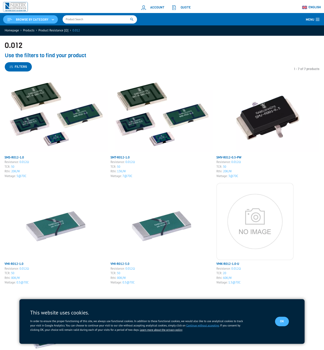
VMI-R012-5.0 (120, 264)
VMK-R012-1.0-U (227, 264)
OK (282, 321)
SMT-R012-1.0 (120, 157)
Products (28, 30)
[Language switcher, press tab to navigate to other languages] (311, 7)
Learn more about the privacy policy (161, 330)
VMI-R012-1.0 (14, 264)
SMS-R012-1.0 (14, 157)
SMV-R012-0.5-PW (228, 157)
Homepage (12, 30)
